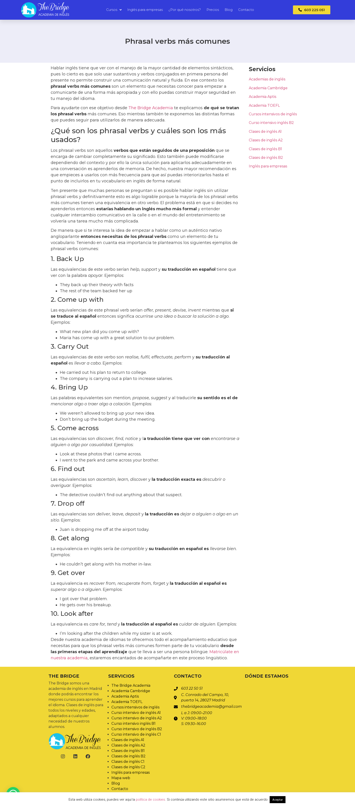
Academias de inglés (267, 79)
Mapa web (120, 778)
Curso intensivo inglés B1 (133, 723)
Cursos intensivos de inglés (273, 114)
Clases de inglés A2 (266, 140)
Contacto (246, 9)
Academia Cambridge (268, 88)
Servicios (121, 676)
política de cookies (150, 799)
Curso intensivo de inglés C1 (136, 734)
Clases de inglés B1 (265, 149)
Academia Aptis (262, 96)
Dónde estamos (266, 676)
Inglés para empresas (145, 9)
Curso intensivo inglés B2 (271, 123)
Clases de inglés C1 (127, 761)
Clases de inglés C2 (128, 767)
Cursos (114, 10)
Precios (212, 9)
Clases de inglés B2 (266, 157)
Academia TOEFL (264, 105)
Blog (229, 9)
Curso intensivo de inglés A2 (136, 718)
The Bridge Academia (150, 107)
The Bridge (63, 676)
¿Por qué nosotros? (184, 9)
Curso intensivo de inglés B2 (136, 729)
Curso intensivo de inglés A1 (136, 712)
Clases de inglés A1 (265, 131)
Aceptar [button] (277, 799)
